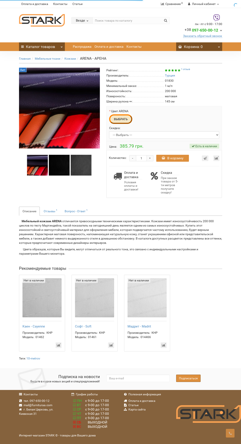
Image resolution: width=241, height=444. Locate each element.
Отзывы (50, 211)
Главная (25, 58)
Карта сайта (135, 409)
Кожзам (70, 58)
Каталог (42, 45)
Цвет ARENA (119, 111)
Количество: (117, 158)
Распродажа (82, 47)
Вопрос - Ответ (76, 211)
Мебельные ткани (47, 58)
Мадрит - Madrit (139, 326)
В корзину (173, 158)
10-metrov (33, 358)
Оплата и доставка (34, 4)
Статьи (77, 4)
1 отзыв (185, 69)
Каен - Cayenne (33, 326)
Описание (29, 211)
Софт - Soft (83, 326)
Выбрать (121, 119)
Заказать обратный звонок (202, 36)
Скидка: (114, 128)
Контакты (60, 4)
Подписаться (188, 378)
